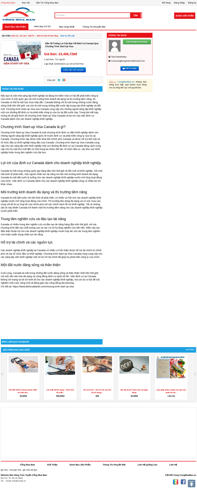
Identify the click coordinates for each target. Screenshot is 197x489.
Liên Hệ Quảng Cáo (147, 464)
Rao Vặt (26, 2)
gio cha (4, 470)
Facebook (183, 482)
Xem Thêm (190, 349)
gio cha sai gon (30, 470)
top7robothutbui (118, 57)
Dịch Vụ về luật (67, 36)
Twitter (59, 80)
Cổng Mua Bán (8, 2)
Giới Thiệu (52, 464)
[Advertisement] (52, 311)
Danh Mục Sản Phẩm (15, 27)
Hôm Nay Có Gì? (42, 26)
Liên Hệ (173, 464)
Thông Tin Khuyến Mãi (93, 27)
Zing (64, 80)
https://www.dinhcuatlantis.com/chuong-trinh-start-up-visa (43, 286)
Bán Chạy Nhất (66, 27)
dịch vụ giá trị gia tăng (47, 36)
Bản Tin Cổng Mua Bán (47, 2)
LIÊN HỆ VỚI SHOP (73, 70)
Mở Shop (166, 2)
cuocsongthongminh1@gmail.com (128, 61)
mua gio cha (15, 470)
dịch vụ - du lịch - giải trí (23, 36)
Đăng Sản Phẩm (185, 15)
